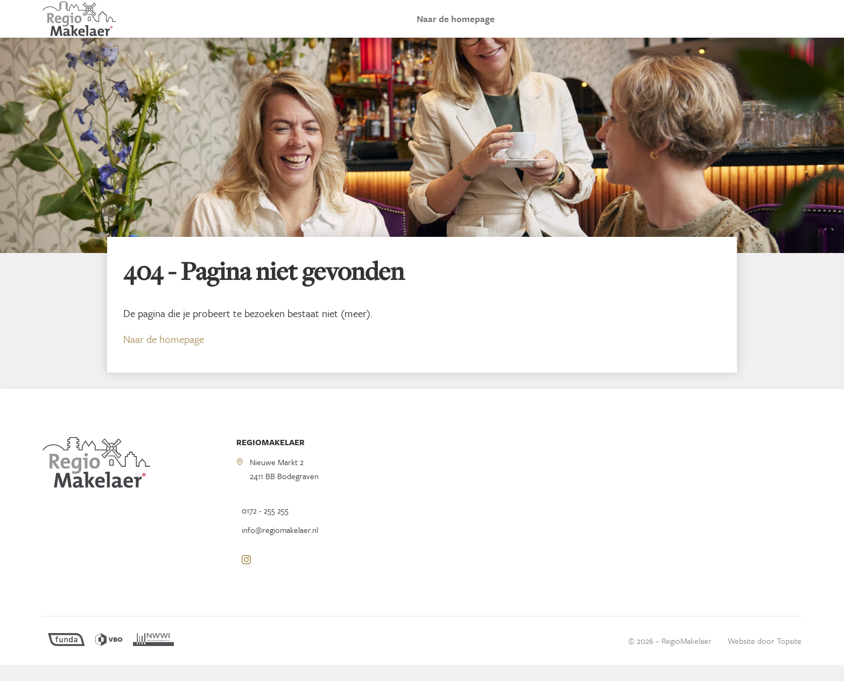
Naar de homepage (456, 26)
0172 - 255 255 (265, 526)
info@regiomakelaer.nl (280, 546)
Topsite (789, 657)
